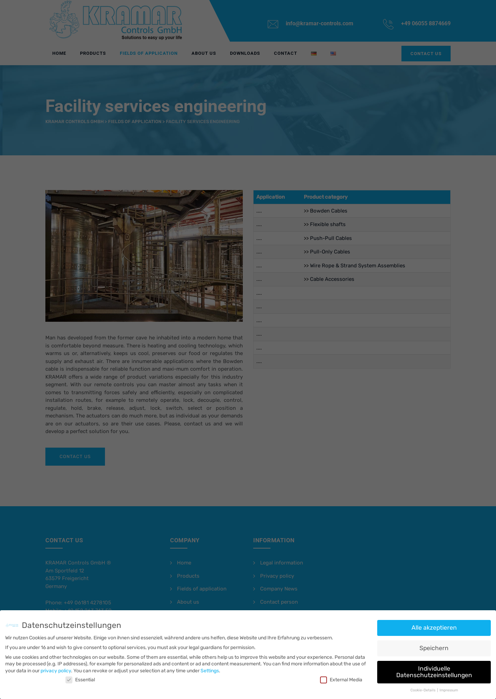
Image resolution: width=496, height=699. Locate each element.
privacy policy (56, 668)
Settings (210, 668)
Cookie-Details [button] (423, 687)
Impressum (449, 687)
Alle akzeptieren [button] (434, 625)
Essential (80, 677)
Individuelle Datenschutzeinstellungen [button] (434, 669)
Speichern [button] (434, 645)
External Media (341, 677)
